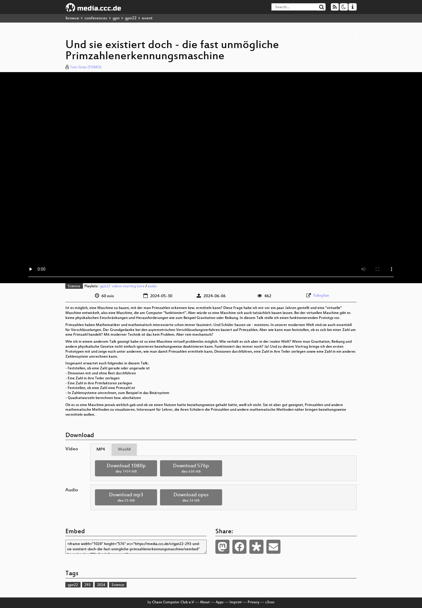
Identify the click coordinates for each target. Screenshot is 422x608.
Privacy (253, 602)
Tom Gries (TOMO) (85, 67)
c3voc (270, 602)
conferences (95, 18)
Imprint (235, 602)
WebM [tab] (124, 449)
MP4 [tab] (100, 449)
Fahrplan (321, 295)
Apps (220, 602)
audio (152, 286)
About (205, 602)
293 (87, 585)
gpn (116, 18)
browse (72, 18)
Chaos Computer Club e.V (173, 602)
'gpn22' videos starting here (121, 286)
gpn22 (131, 18)
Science (74, 286)
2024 (101, 585)
